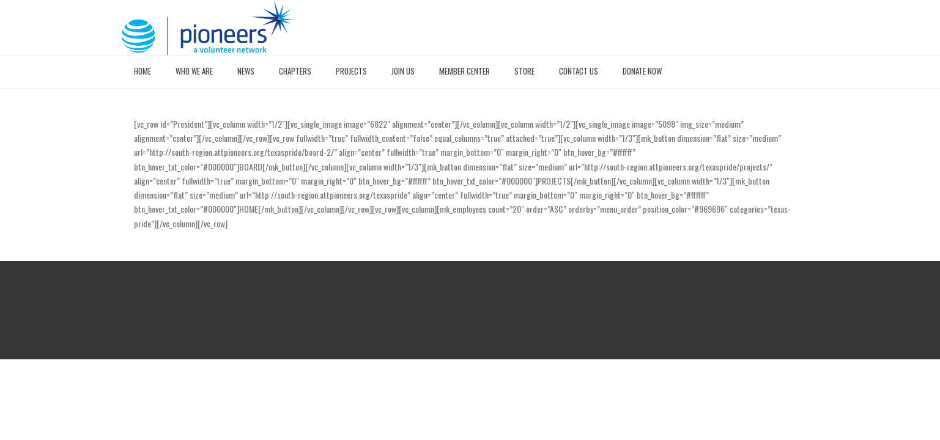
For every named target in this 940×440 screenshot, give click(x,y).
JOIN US (403, 71)
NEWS (245, 71)
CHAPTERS (295, 71)
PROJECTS (351, 71)
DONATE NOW (642, 71)
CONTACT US (578, 71)
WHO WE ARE (194, 71)
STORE (524, 71)
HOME (142, 71)
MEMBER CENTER (464, 71)
